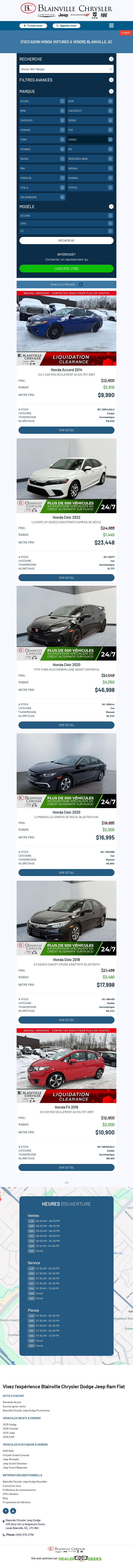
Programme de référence (16, 1502)
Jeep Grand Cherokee (15, 1463)
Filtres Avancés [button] (35, 79)
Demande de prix (12, 1402)
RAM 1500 (8, 1450)
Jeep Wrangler (11, 1459)
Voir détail (66, 430)
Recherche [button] (30, 59)
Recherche (66, 240)
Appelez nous (66, 25)
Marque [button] (27, 91)
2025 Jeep (9, 1432)
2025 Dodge (9, 1424)
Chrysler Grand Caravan (16, 1455)
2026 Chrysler (10, 1428)
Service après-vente (14, 1406)
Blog (5, 1498)
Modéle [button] (27, 206)
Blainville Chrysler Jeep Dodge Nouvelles (25, 1481)
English (126, 32)
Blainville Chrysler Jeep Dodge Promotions (26, 1410)
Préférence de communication (19, 1489)
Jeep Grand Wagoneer (15, 1467)
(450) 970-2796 (66, 268)
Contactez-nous (12, 1485)
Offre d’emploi (10, 1493)
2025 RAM (8, 1436)
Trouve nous (33, 25)
